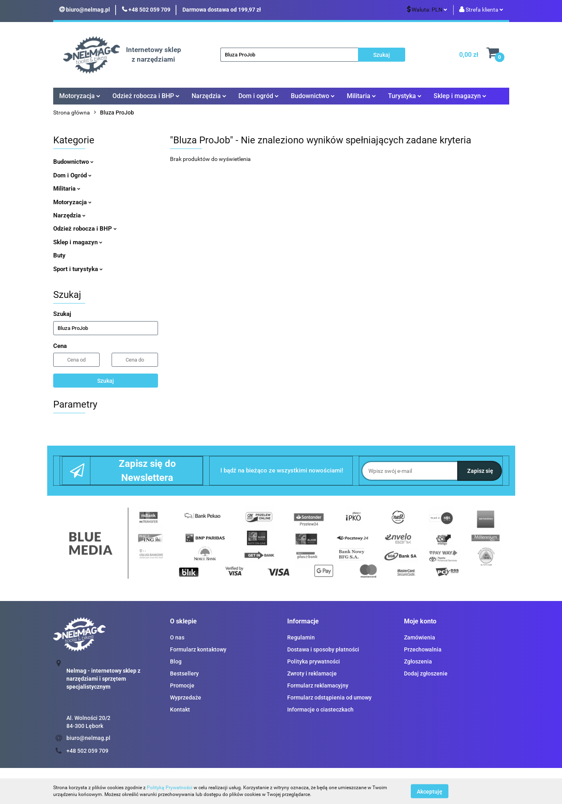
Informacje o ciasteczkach (320, 709)
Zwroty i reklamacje (312, 673)
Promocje (182, 685)
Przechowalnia (423, 649)
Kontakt (180, 709)
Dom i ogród (258, 96)
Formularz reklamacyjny (317, 685)
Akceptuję (429, 791)
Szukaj (105, 381)
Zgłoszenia (418, 661)
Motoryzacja (79, 96)
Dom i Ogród (72, 175)
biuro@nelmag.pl (88, 738)
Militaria (361, 96)
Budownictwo (313, 96)
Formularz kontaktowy (198, 649)
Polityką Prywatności (169, 787)
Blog (176, 661)
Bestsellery (184, 673)
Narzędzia (209, 96)
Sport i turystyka (78, 269)
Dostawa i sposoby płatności (323, 649)
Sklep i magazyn (460, 96)
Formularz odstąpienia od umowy (329, 697)
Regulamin (301, 637)
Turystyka (405, 96)
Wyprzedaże (185, 697)
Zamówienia (419, 637)
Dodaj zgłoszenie (426, 673)
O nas (177, 637)
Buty (59, 255)
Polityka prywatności (313, 661)
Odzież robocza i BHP (146, 96)
